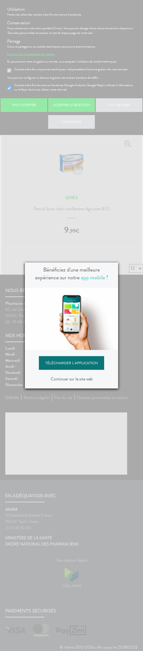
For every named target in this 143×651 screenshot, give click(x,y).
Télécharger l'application (71, 363)
